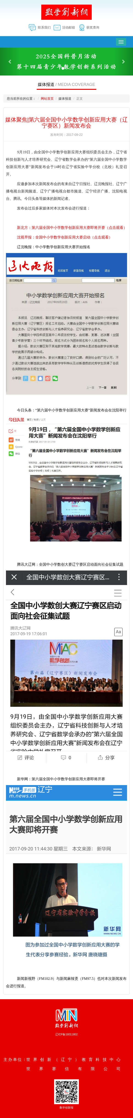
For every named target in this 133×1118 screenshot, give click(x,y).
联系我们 (44, 27)
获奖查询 (92, 27)
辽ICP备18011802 (66, 1034)
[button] (10, 62)
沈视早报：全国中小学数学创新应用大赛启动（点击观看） (64, 237)
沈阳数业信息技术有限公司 (67, 1043)
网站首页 (47, 98)
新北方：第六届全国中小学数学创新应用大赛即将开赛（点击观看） (72, 228)
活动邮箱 (68, 27)
